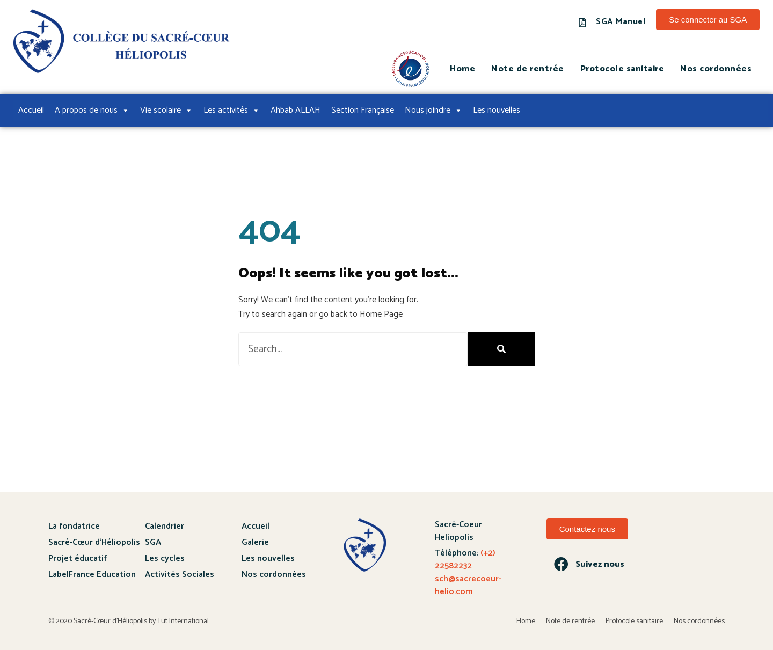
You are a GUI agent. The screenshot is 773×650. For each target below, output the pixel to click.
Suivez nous (599, 564)
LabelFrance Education (92, 574)
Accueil (31, 110)
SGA (153, 542)
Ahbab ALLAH (295, 110)
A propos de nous (92, 110)
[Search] (501, 349)
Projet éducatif (77, 558)
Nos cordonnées (716, 69)
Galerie (255, 542)
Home (462, 69)
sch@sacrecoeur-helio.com (468, 585)
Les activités (231, 110)
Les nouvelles (496, 110)
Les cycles (165, 558)
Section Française (362, 110)
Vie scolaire (166, 110)
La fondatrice (74, 526)
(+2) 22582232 (465, 559)
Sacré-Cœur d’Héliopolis (94, 542)
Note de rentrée (527, 69)
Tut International (183, 622)
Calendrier (164, 526)
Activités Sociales (179, 574)
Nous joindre (433, 110)
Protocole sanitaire (622, 69)
